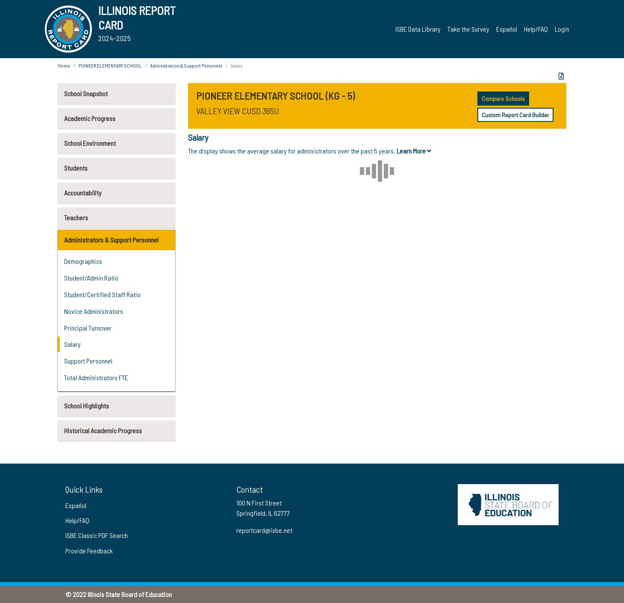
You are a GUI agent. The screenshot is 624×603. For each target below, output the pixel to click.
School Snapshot (86, 93)
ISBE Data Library (418, 29)
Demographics (83, 261)
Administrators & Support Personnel (111, 240)
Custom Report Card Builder (515, 114)
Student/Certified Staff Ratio (102, 294)
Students (76, 168)
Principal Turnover (88, 328)
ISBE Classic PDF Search (96, 535)
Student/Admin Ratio (91, 278)
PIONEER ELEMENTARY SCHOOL (110, 65)
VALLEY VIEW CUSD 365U (237, 111)
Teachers (76, 217)
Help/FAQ (536, 29)
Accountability (83, 193)
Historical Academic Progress (103, 430)
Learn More (414, 151)
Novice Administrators (93, 311)
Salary (72, 344)
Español (506, 29)
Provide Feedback (89, 551)
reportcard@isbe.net (264, 530)
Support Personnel (88, 361)
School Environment (90, 143)
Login (562, 29)
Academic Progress (89, 118)
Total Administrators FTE (96, 377)
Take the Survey (468, 29)
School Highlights (86, 406)
